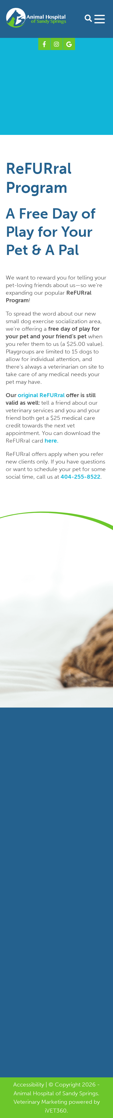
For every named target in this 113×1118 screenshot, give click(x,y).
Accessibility (28, 1084)
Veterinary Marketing (40, 1101)
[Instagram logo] (57, 44)
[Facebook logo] (44, 44)
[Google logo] (69, 44)
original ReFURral (41, 395)
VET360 (56, 1110)
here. (51, 440)
